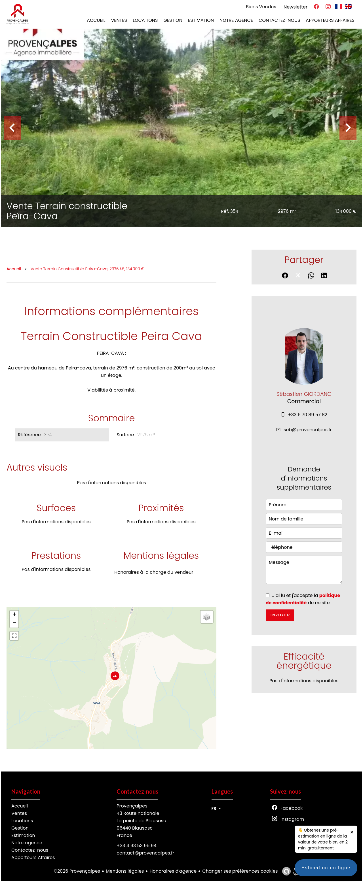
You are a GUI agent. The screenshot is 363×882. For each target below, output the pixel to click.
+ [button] (14, 615)
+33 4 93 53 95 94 (136, 845)
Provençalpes (132, 806)
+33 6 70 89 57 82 (307, 414)
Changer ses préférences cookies (240, 871)
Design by (294, 871)
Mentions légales (125, 871)
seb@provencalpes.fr (308, 429)
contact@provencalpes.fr (145, 853)
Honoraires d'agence (173, 871)
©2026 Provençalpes (77, 871)
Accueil (14, 269)
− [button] (14, 623)
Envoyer (279, 615)
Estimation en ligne (326, 873)
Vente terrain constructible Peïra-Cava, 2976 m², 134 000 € (87, 269)
